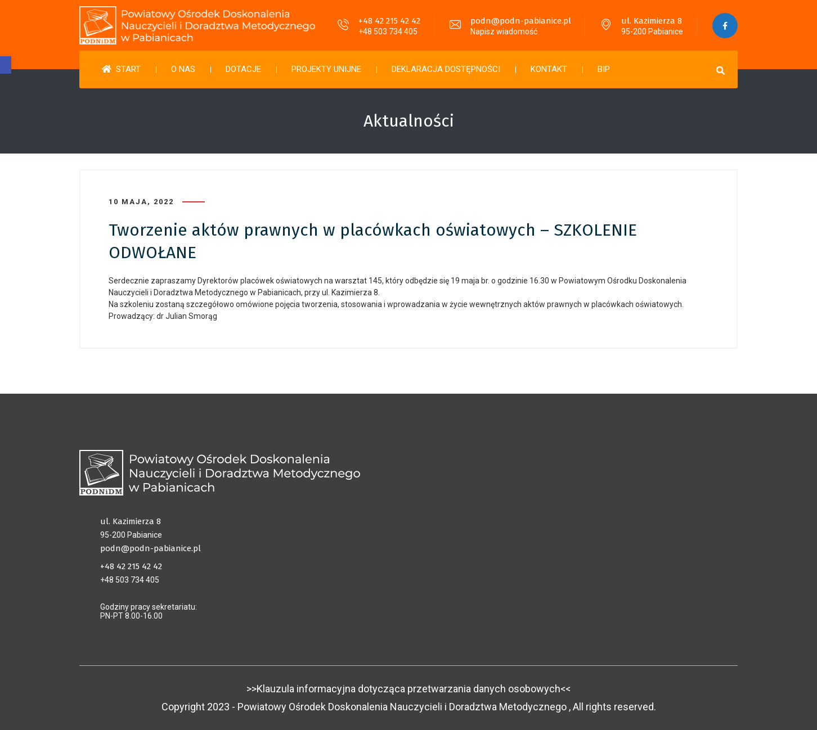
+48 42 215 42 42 (389, 21)
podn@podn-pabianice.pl (520, 21)
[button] (5, 65)
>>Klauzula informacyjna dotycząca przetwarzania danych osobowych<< (408, 689)
